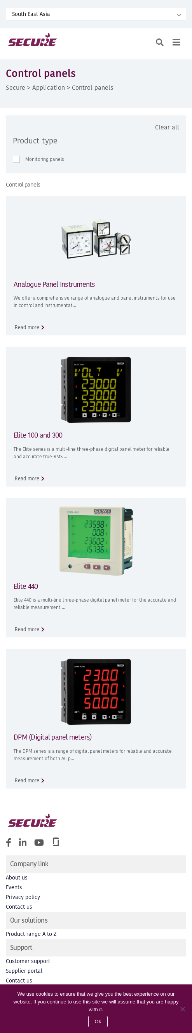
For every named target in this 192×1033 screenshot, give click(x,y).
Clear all (167, 127)
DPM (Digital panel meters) (53, 737)
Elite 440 (26, 586)
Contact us (19, 907)
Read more (27, 327)
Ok (97, 1021)
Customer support (28, 961)
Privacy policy (23, 897)
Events (14, 887)
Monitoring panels (44, 159)
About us (17, 878)
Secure (15, 87)
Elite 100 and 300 (38, 435)
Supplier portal (24, 971)
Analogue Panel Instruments (54, 284)
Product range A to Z (31, 934)
